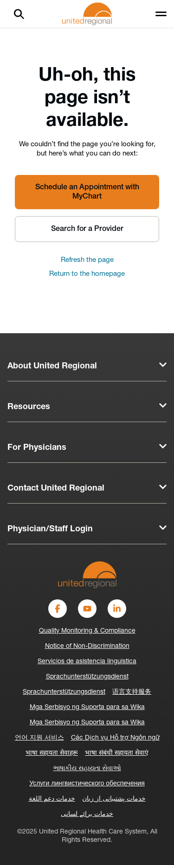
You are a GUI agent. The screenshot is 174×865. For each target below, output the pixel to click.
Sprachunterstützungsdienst (87, 676)
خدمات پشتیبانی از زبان (114, 799)
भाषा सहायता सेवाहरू (52, 753)
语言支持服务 (131, 692)
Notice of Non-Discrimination (87, 646)
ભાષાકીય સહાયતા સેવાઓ (87, 768)
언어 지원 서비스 (39, 737)
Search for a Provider (87, 229)
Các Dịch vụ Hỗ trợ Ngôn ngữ (115, 737)
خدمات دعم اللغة (52, 799)
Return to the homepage (87, 274)
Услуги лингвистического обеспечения (87, 783)
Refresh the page (87, 260)
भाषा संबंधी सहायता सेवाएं (116, 753)
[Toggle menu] (161, 13)
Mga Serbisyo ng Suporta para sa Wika (87, 707)
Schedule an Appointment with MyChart (87, 192)
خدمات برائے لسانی (87, 814)
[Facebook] (57, 608)
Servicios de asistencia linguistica (87, 661)
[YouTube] (87, 608)
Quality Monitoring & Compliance (87, 631)
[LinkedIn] (117, 608)
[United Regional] (87, 574)
